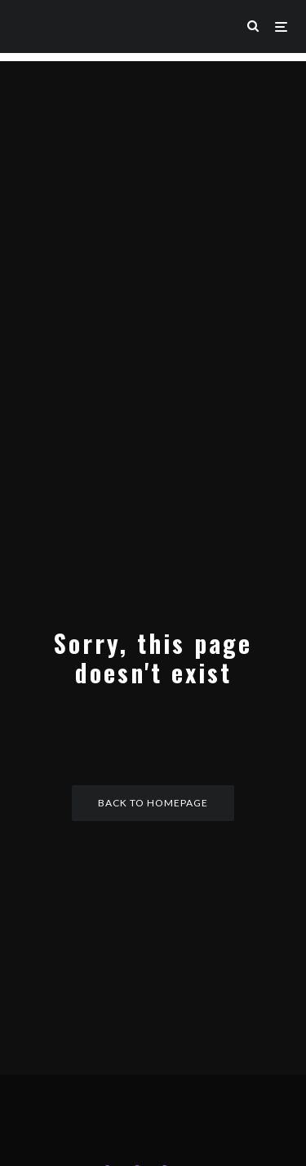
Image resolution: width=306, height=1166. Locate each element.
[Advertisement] (153, 214)
